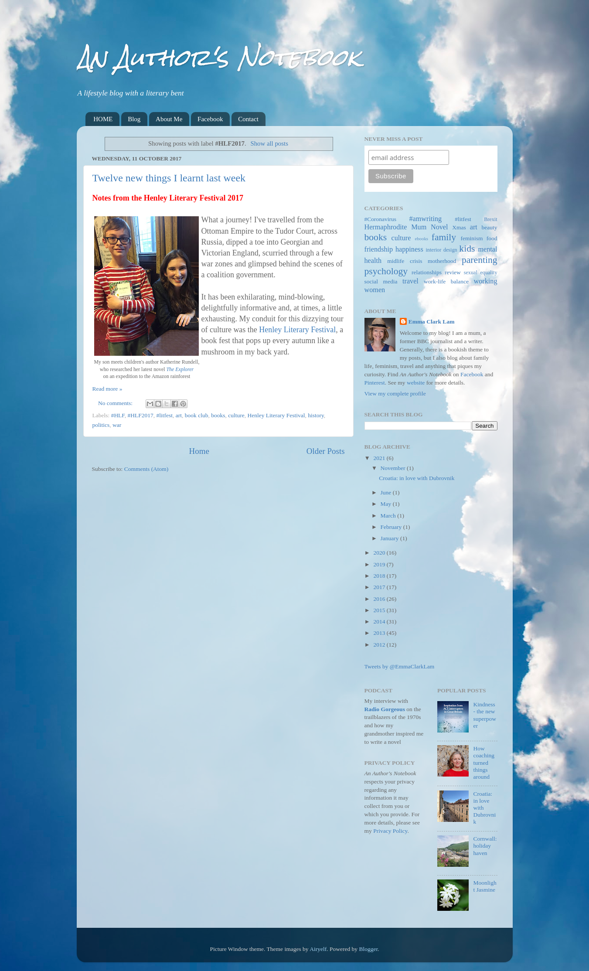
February (392, 527)
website (416, 382)
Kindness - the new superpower (484, 715)
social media (381, 281)
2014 (379, 621)
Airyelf (318, 949)
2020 (379, 552)
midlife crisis (404, 261)
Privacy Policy (390, 831)
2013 (379, 633)
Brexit (490, 219)
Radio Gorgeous (384, 709)
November (394, 468)
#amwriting (425, 219)
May (387, 504)
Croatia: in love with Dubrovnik (416, 478)
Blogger (368, 949)
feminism (471, 238)
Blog (134, 119)
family (444, 237)
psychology (386, 271)
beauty (489, 227)
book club (196, 415)
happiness (409, 249)
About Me (169, 119)
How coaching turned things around (483, 762)
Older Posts (325, 451)
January (390, 538)
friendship (378, 249)
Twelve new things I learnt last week (169, 178)
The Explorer (180, 369)
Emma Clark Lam (432, 321)
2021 (379, 458)
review (453, 272)
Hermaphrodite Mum (395, 227)
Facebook (210, 119)
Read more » (107, 388)
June (387, 492)
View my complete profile (395, 393)
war (116, 425)
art (179, 415)
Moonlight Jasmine (484, 886)
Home (199, 451)
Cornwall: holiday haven (485, 845)
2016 (379, 599)
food (492, 238)
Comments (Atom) (146, 469)
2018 (379, 575)
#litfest (165, 415)
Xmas (459, 227)
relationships (427, 272)
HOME (102, 119)
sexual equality (480, 272)
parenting (479, 260)
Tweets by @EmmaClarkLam (399, 666)
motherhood (442, 261)
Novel (439, 227)
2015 (379, 610)
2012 (379, 644)
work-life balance (446, 281)
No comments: (116, 403)
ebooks (421, 238)
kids (467, 248)
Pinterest (374, 382)
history (316, 415)
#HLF (118, 415)
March (389, 515)
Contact (248, 119)
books (218, 415)
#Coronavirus (380, 219)
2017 (379, 587)
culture (236, 415)
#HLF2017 (140, 415)
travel (410, 281)
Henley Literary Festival (297, 329)
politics (101, 425)
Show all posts (269, 143)
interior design (441, 250)
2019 (379, 564)
